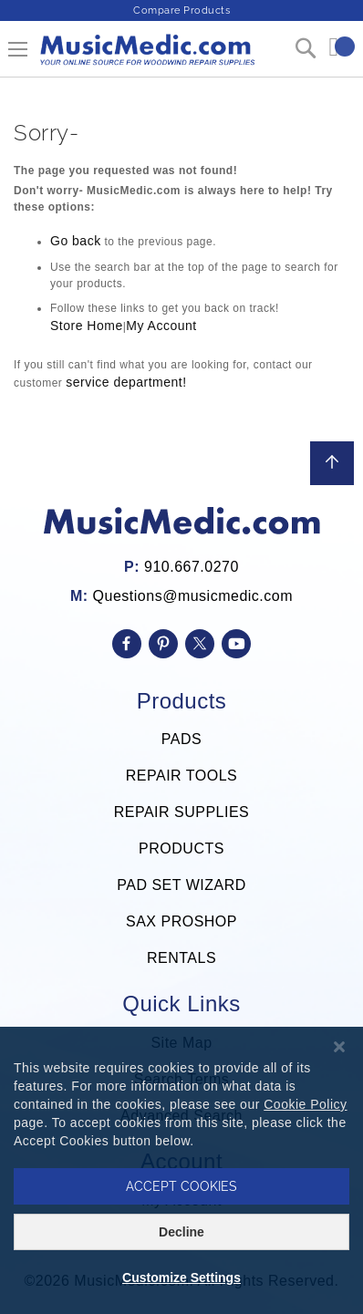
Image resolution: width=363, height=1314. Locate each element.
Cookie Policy (305, 1104)
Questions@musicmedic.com (193, 596)
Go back (75, 240)
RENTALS (181, 958)
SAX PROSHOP (181, 921)
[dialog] (181, 1170)
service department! (126, 382)
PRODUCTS (181, 848)
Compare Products (181, 10)
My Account (161, 325)
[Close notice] (339, 1047)
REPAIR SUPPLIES (182, 812)
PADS (181, 739)
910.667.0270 (191, 566)
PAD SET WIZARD (181, 885)
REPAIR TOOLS (181, 775)
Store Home (86, 325)
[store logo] (146, 56)
